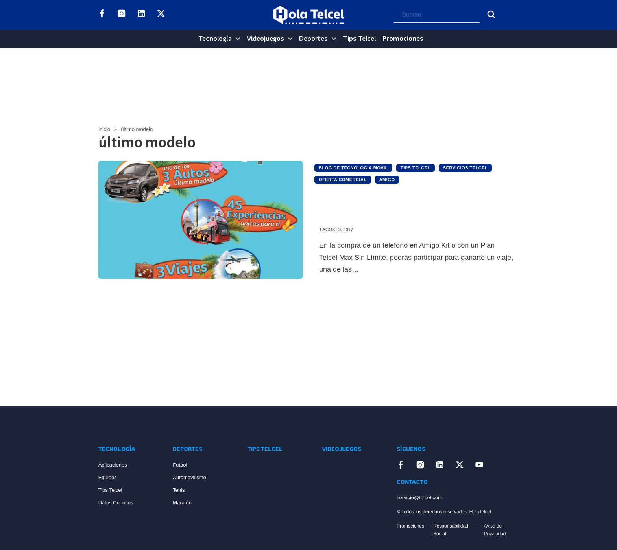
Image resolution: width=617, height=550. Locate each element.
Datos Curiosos (115, 503)
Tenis (179, 490)
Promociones (402, 38)
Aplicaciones (112, 465)
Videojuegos (265, 38)
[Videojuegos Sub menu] (290, 39)
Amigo (387, 179)
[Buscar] (491, 14)
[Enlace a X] (161, 14)
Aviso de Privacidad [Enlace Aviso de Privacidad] (495, 530)
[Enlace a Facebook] (102, 14)
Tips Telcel (359, 38)
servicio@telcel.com (419, 497)
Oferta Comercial (343, 179)
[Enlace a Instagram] (122, 14)
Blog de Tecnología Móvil (353, 168)
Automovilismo (189, 477)
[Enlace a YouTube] (181, 14)
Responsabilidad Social (450, 530)
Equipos (107, 477)
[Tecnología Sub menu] (238, 39)
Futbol (180, 465)
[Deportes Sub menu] (334, 39)
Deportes (313, 38)
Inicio (104, 129)
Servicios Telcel (465, 168)
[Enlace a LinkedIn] (141, 14)
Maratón (182, 503)
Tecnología (215, 38)
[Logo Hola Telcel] (308, 15)
